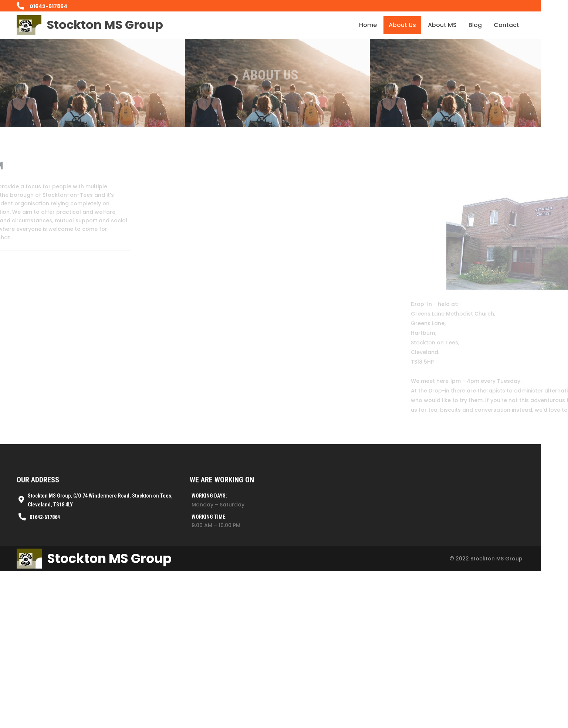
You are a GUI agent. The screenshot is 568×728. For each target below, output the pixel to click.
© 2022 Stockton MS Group (458, 686)
